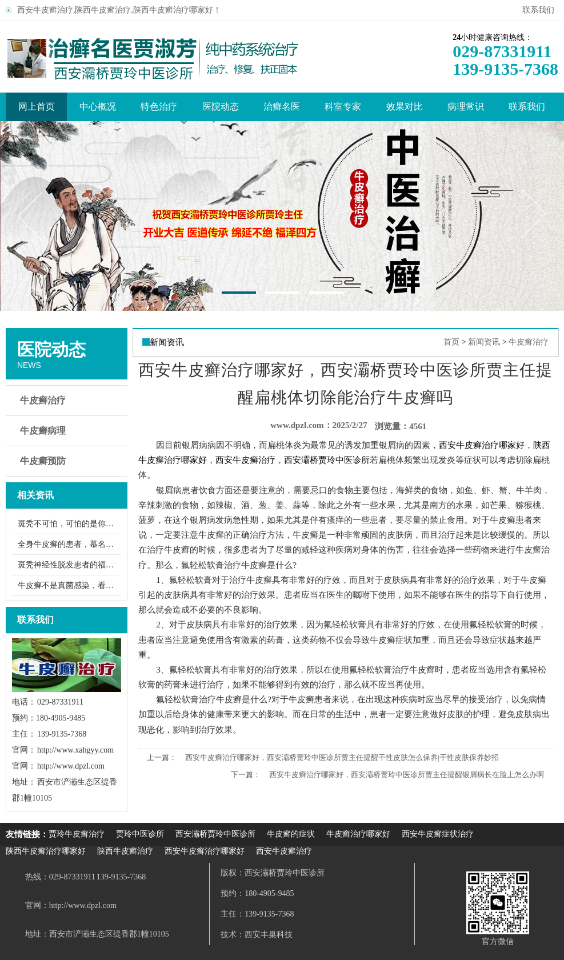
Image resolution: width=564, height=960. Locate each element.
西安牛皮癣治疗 (284, 851)
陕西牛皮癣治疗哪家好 (46, 851)
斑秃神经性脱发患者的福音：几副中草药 (69, 565)
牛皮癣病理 (68, 431)
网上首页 (36, 106)
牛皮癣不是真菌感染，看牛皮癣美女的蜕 (69, 585)
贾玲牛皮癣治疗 (77, 834)
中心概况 (97, 106)
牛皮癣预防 (68, 461)
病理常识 (465, 106)
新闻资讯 (484, 342)
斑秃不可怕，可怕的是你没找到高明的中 (69, 523)
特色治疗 (159, 106)
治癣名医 (281, 106)
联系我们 (540, 10)
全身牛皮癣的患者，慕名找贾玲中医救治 (69, 544)
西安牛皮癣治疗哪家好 (205, 851)
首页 (451, 342)
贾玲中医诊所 (140, 834)
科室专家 (343, 106)
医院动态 (220, 106)
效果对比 (404, 106)
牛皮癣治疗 (68, 400)
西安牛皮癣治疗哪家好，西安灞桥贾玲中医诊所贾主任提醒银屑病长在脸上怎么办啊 (406, 774)
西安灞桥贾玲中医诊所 (215, 834)
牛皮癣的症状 (291, 834)
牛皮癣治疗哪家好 (358, 834)
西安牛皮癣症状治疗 (438, 834)
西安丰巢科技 (269, 934)
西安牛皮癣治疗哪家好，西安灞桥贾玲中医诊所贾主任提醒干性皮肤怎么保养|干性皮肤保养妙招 (342, 757)
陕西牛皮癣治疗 (125, 851)
